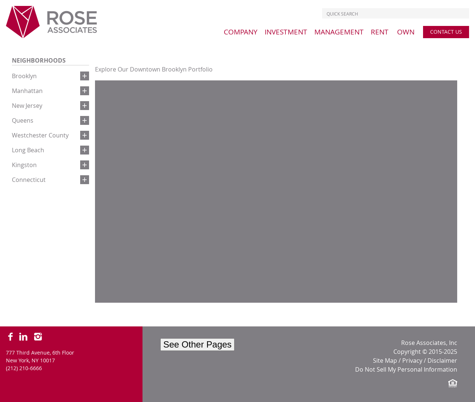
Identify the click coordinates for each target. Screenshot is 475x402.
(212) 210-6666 (24, 368)
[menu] (241, 32)
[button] (84, 76)
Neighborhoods (39, 60)
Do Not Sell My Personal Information (406, 369)
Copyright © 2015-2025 (425, 352)
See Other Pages (197, 344)
